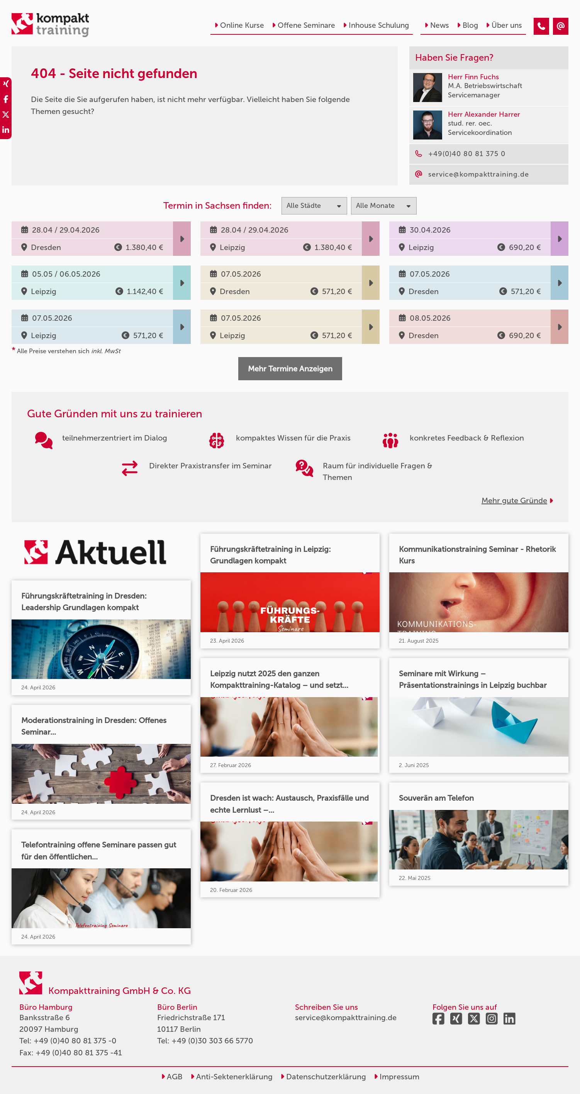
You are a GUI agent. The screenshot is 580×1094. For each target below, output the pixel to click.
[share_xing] (6, 85)
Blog (467, 25)
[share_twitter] (6, 116)
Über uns (504, 25)
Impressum (396, 1076)
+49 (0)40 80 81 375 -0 (75, 1040)
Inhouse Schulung (376, 25)
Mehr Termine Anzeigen (290, 368)
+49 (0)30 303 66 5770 (212, 1040)
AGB (172, 1076)
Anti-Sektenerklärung (231, 1076)
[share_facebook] (6, 100)
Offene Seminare (303, 25)
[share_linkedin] (6, 131)
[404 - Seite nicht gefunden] (541, 26)
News (436, 25)
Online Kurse (239, 25)
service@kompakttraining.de (346, 1017)
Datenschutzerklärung (323, 1076)
